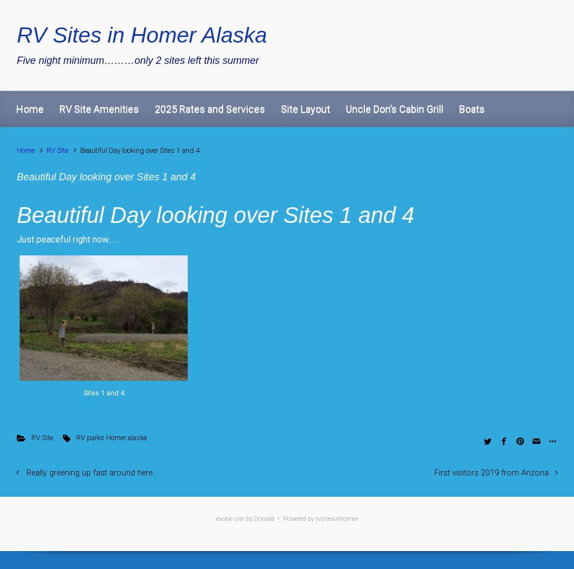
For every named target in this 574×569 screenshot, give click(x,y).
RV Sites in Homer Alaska (142, 35)
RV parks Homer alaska (111, 437)
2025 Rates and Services (210, 109)
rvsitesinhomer (337, 519)
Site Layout (305, 109)
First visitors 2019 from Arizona (491, 473)
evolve (224, 519)
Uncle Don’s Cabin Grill (394, 109)
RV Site (57, 150)
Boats (472, 109)
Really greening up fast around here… (92, 473)
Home (30, 109)
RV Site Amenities (99, 109)
